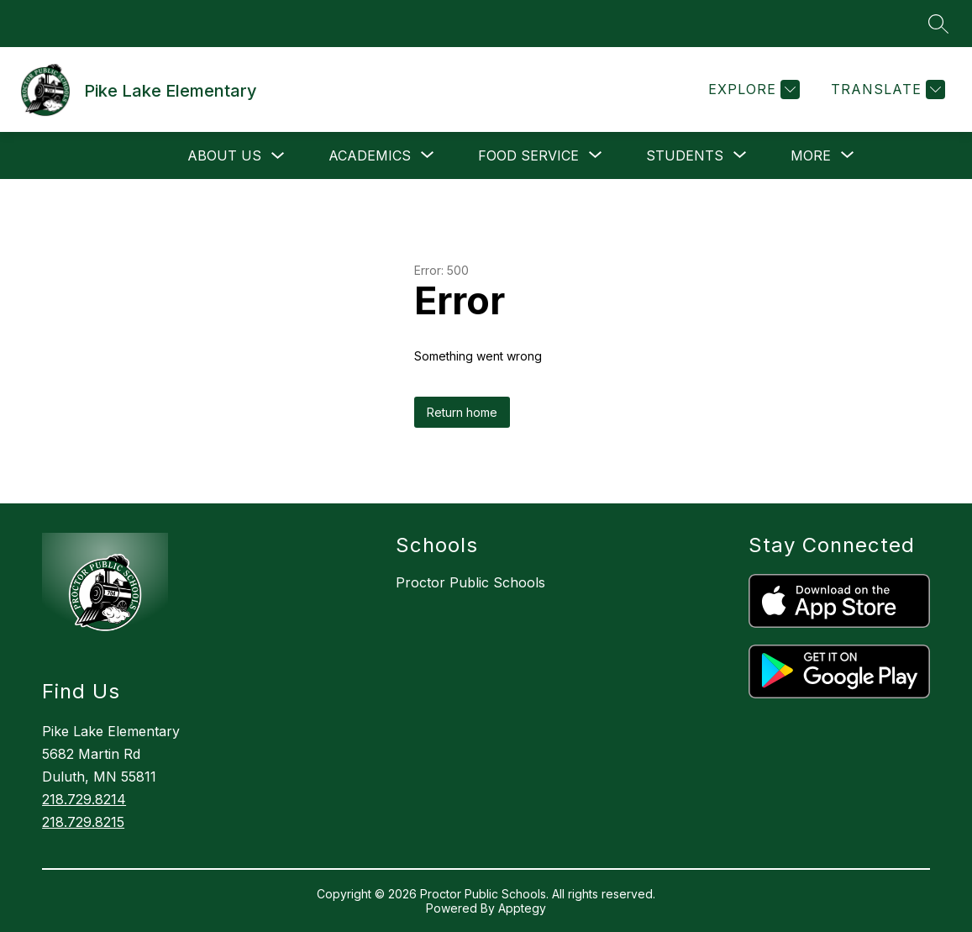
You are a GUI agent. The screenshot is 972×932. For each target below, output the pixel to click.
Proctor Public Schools (470, 582)
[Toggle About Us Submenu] (278, 156)
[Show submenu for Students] (684, 155)
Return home (462, 412)
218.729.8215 (83, 822)
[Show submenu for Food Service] (528, 155)
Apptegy (522, 908)
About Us (224, 155)
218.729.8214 (84, 799)
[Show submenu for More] (811, 155)
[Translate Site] (886, 89)
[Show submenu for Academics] (369, 155)
